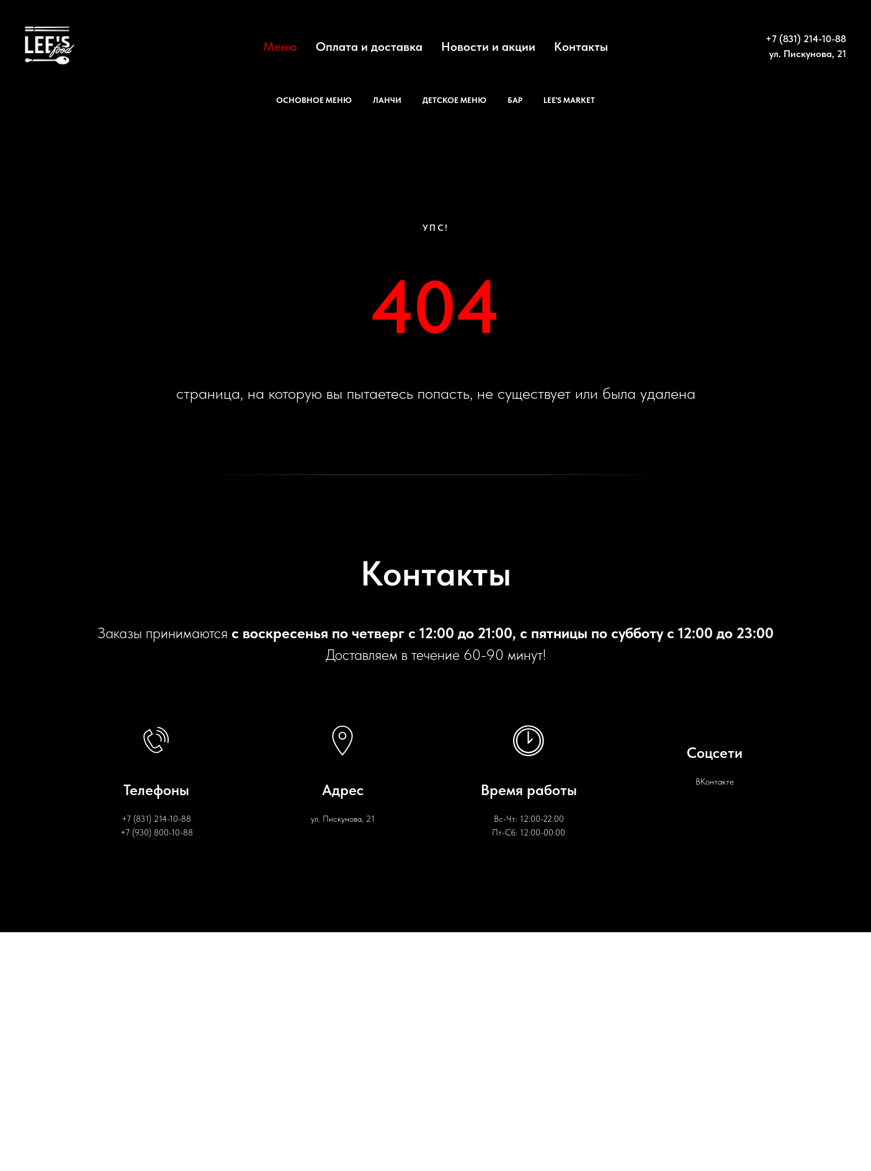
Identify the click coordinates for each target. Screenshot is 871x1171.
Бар (514, 100)
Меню (280, 46)
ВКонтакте (714, 781)
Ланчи (387, 100)
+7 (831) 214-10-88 (806, 39)
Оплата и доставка (369, 46)
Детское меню (454, 100)
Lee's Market (569, 100)
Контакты (581, 46)
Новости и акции (488, 46)
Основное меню (314, 100)
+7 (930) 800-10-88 (156, 832)
